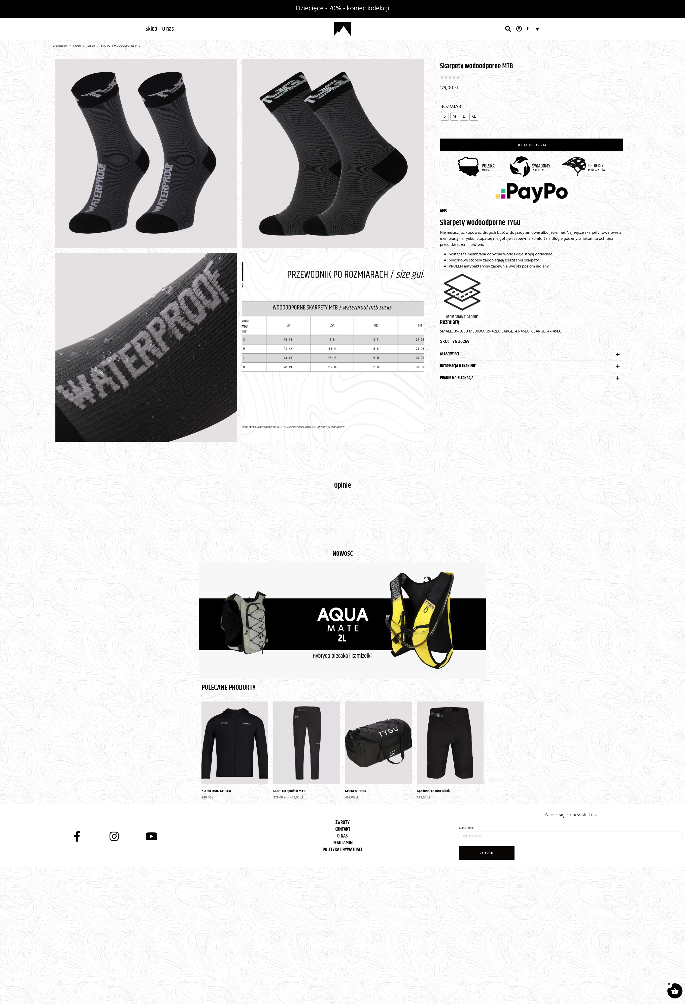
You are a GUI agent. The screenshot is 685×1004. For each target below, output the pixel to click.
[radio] (445, 116)
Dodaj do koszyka (531, 145)
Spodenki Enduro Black (433, 791)
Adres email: (570, 833)
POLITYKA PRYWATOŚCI (342, 849)
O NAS (342, 836)
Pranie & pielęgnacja (456, 378)
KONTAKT (342, 829)
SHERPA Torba (355, 791)
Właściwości (449, 354)
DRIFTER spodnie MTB (289, 791)
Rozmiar (450, 107)
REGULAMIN (342, 843)
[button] (531, 354)
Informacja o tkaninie (458, 366)
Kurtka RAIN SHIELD (216, 791)
